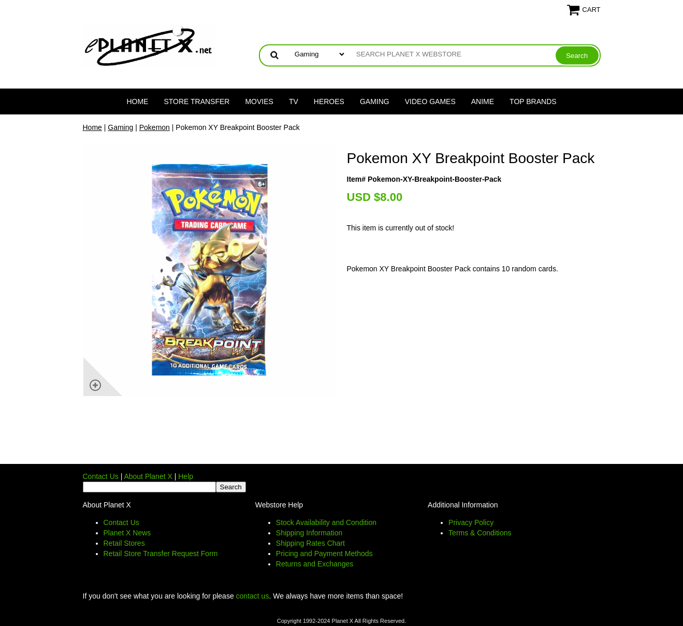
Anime (482, 101)
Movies (259, 101)
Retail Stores (124, 543)
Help (185, 476)
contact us (252, 596)
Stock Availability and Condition (326, 522)
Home (137, 101)
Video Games (430, 101)
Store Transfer (196, 101)
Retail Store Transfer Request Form (161, 553)
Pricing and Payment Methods (324, 553)
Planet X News (127, 533)
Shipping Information (309, 533)
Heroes (329, 101)
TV (293, 101)
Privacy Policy (470, 522)
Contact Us (101, 476)
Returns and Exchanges (314, 564)
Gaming (374, 101)
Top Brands (533, 101)
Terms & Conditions (479, 533)
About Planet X (148, 476)
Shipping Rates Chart (310, 543)
